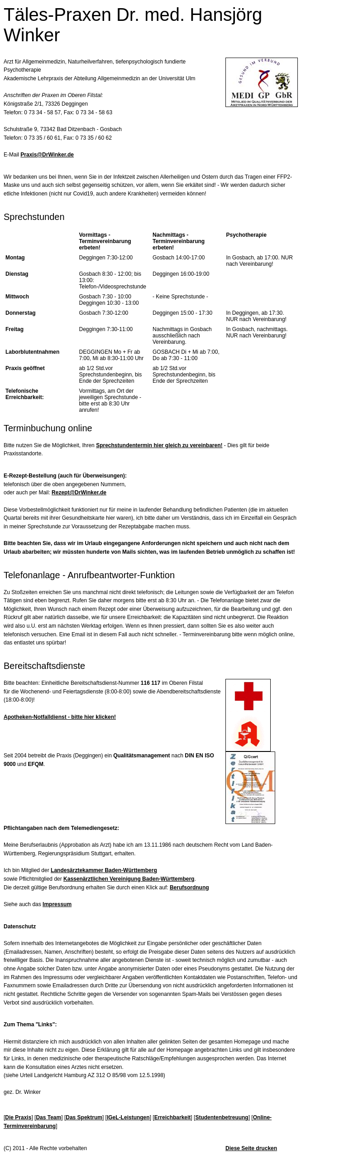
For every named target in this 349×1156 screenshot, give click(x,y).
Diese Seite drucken (251, 1148)
